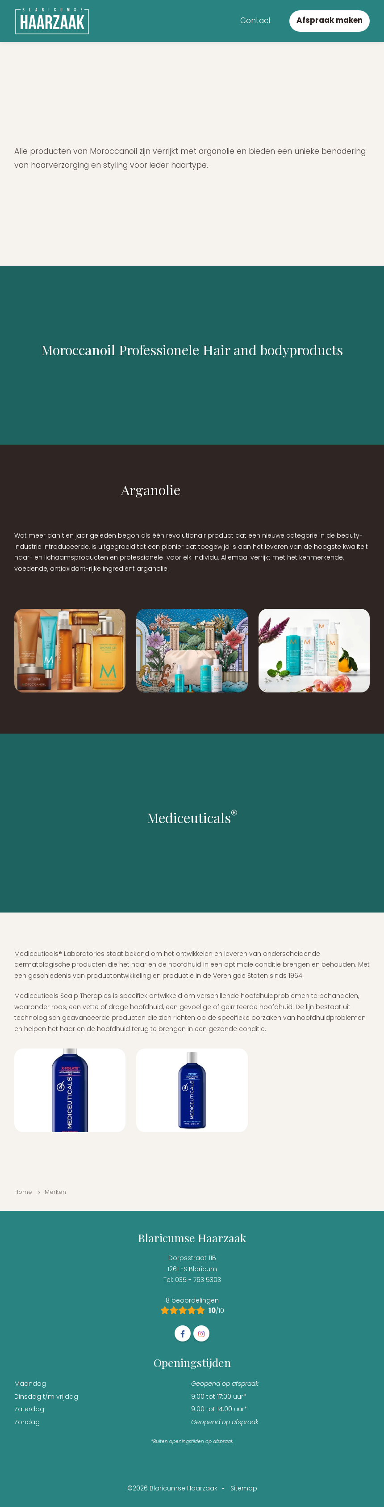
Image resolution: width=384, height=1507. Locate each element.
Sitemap (243, 1488)
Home (23, 1192)
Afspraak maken (329, 20)
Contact (255, 20)
